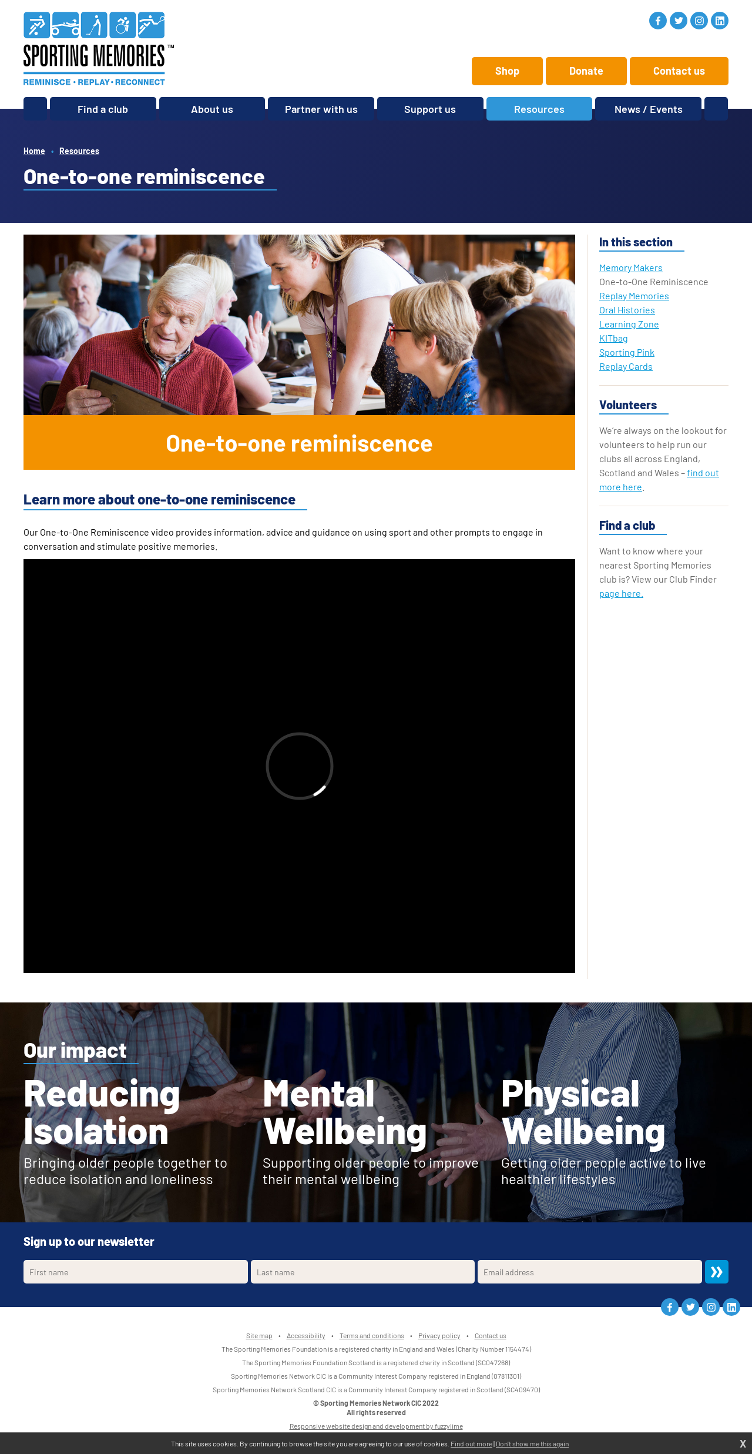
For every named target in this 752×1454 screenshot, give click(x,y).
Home (34, 151)
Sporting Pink (626, 351)
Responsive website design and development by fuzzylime (376, 1426)
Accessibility (306, 1335)
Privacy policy (439, 1335)
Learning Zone (629, 323)
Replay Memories (634, 295)
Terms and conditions (372, 1335)
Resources (79, 151)
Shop (507, 70)
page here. (621, 593)
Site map (259, 1335)
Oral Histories (627, 309)
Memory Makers (631, 267)
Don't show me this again (532, 1443)
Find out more (471, 1443)
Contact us (679, 70)
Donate (586, 70)
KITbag (613, 337)
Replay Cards (626, 366)
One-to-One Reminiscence (654, 281)
